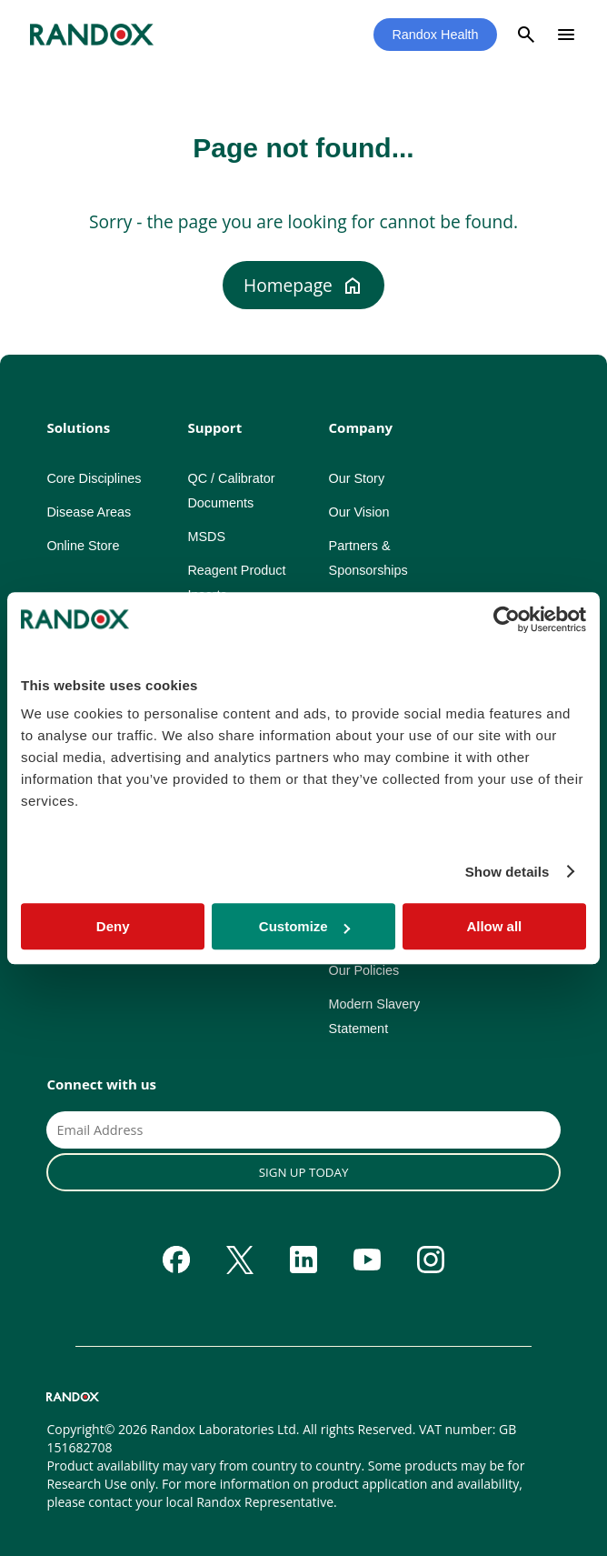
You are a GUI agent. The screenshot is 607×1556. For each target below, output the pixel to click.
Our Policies (364, 970)
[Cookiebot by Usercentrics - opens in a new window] (506, 619)
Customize (304, 926)
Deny (113, 926)
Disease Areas (88, 512)
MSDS (206, 536)
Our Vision (359, 512)
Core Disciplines (93, 478)
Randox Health (435, 34)
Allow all (494, 926)
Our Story (357, 478)
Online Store (82, 545)
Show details (507, 871)
